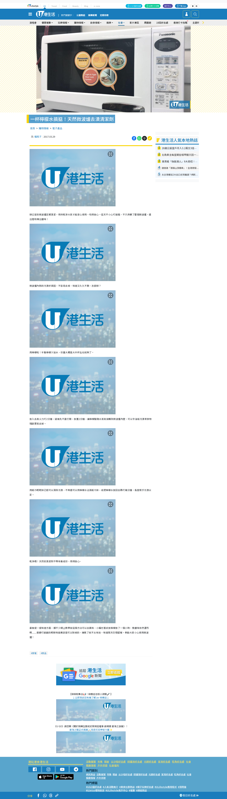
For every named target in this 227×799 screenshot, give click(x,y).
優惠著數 (46, 22)
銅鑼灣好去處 (134, 761)
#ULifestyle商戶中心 (117, 790)
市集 (100, 761)
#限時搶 (182, 787)
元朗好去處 (150, 761)
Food (64, 6)
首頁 (32, 128)
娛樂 (109, 22)
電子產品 (57, 128)
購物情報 (78, 22)
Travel (54, 6)
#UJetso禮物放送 (95, 790)
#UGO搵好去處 (94, 787)
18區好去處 (162, 22)
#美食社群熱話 (127, 787)
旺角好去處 (178, 761)
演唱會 (33, 22)
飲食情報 (95, 22)
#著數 (132, 790)
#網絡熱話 (141, 790)
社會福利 (114, 765)
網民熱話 (90, 774)
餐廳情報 (91, 765)
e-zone (97, 6)
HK (44, 6)
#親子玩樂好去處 (144, 787)
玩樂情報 (62, 22)
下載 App (182, 6)
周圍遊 (147, 22)
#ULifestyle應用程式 (166, 787)
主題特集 (197, 22)
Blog (86, 6)
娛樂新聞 (92, 15)
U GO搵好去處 (135, 6)
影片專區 (134, 22)
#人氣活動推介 (110, 787)
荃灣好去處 (164, 761)
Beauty (76, 6)
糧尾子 (37, 136)
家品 (44, 653)
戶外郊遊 (102, 765)
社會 (120, 22)
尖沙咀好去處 (118, 761)
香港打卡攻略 (180, 22)
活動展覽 (91, 761)
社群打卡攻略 (154, 6)
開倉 (106, 761)
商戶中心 (167, 6)
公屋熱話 (80, 15)
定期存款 (104, 15)
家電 (34, 653)
